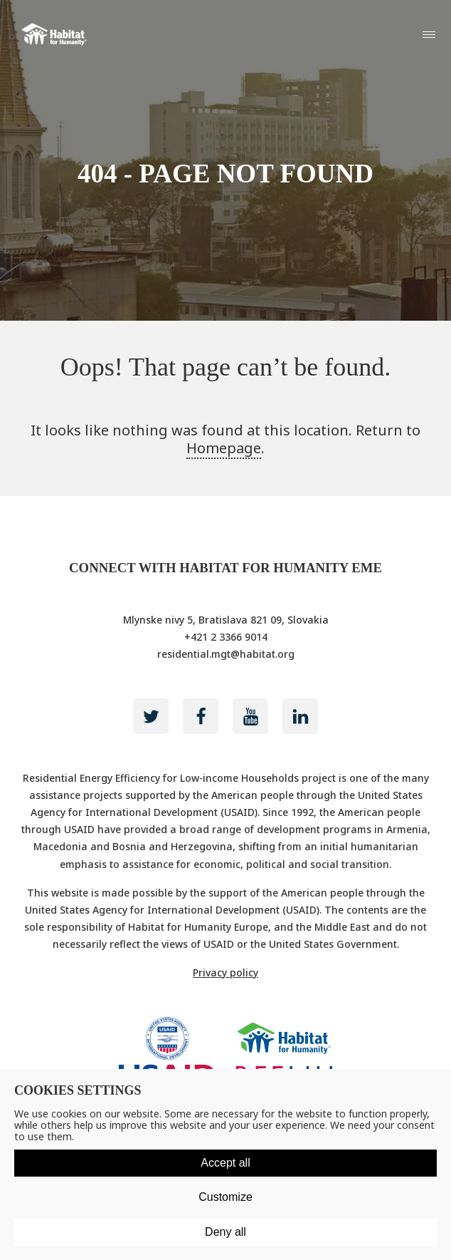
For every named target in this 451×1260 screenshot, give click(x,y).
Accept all (225, 1163)
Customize (225, 1197)
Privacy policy (225, 972)
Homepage (223, 448)
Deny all (225, 1232)
